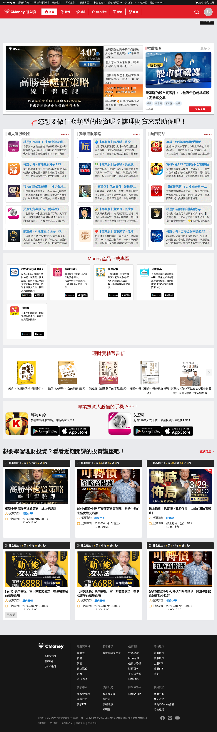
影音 (117, 12)
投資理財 (56, 2)
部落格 (49, 661)
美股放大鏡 (134, 673)
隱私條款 (42, 723)
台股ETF (158, 663)
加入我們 (50, 666)
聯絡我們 (128, 2)
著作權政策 (67, 723)
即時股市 (70, 2)
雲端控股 (108, 704)
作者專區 (142, 2)
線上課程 (99, 12)
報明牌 (106, 709)
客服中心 (159, 694)
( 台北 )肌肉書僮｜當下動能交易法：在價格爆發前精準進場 (36, 593)
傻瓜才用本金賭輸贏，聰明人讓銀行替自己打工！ (122, 64)
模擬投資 (98, 2)
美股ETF (158, 668)
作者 (133, 12)
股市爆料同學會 (42, 2)
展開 (207, 36)
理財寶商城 (23, 2)
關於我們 (50, 656)
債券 (156, 673)
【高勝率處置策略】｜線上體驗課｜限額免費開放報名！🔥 (122, 91)
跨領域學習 (113, 2)
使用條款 (54, 723)
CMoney (9, 2)
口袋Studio (134, 694)
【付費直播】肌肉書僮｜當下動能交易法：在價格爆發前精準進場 (108, 593)
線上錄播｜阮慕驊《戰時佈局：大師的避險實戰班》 (180, 511)
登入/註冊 (209, 2)
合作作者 (82, 679)
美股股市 (159, 658)
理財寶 (81, 653)
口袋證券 (133, 679)
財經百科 (133, 668)
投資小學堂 (134, 663)
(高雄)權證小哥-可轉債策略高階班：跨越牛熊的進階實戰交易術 (180, 593)
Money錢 (133, 658)
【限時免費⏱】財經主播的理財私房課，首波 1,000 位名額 (122, 79)
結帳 (199, 2)
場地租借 (159, 709)
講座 (81, 12)
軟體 (65, 12)
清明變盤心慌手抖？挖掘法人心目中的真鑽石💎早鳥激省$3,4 (122, 53)
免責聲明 (92, 723)
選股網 (106, 699)
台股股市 (159, 653)
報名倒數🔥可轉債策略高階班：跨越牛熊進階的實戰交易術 (122, 104)
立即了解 (200, 109)
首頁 (49, 12)
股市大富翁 (109, 694)
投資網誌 (133, 653)
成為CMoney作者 (164, 704)
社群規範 (80, 723)
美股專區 (84, 2)
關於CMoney (156, 2)
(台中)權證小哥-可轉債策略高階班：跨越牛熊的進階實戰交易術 (108, 511)
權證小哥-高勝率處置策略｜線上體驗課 (30, 508)
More (64, 134)
